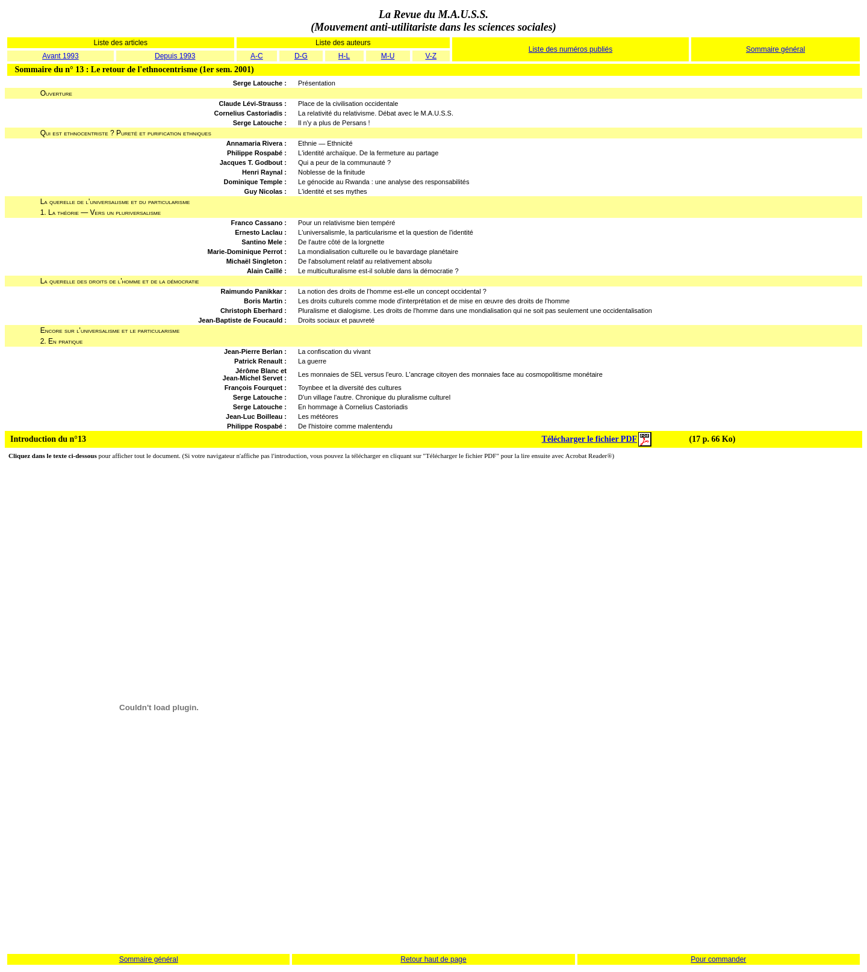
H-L (344, 56)
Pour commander (718, 959)
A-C (256, 56)
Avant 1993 (60, 56)
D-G (301, 56)
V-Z (431, 56)
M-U (388, 56)
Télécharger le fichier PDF (589, 439)
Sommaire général (775, 49)
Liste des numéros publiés (570, 49)
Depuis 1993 (175, 56)
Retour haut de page (433, 959)
